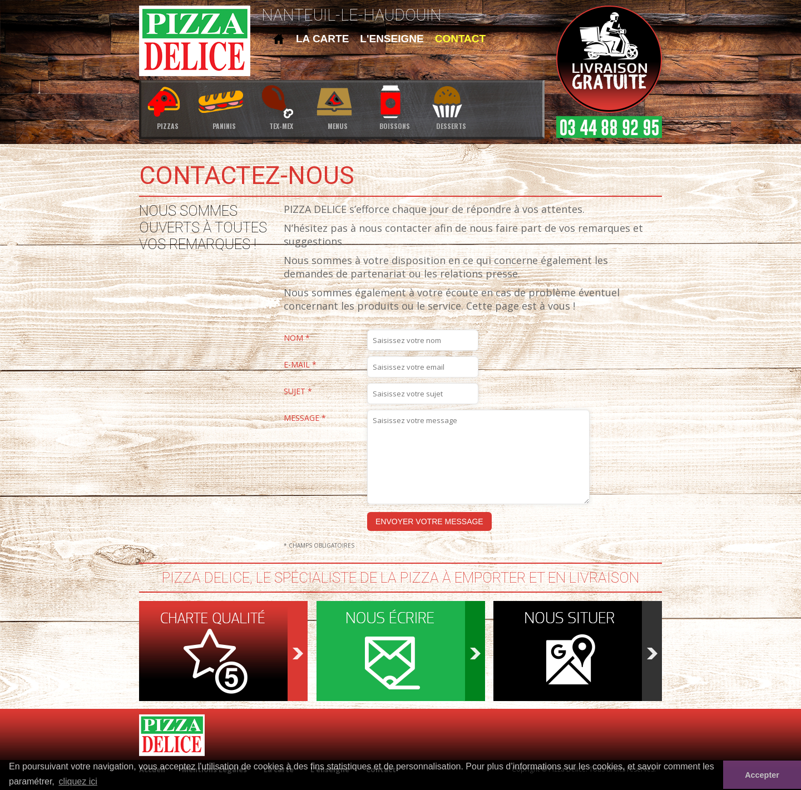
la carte (322, 38)
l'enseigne (391, 38)
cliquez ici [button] (77, 781)
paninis (224, 106)
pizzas (167, 106)
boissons (394, 106)
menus (337, 106)
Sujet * (298, 391)
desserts (451, 106)
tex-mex (281, 106)
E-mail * (300, 365)
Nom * (297, 338)
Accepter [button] (762, 775)
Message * (305, 418)
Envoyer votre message (429, 521)
